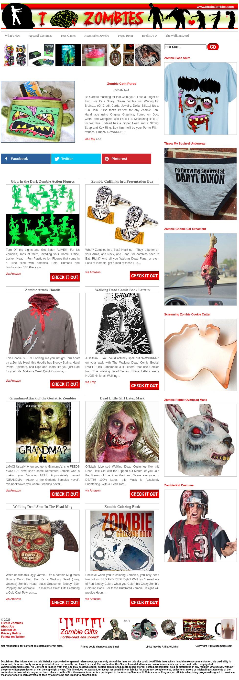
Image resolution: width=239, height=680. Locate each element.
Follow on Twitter (13, 636)
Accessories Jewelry (96, 35)
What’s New (12, 35)
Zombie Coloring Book (122, 507)
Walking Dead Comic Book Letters (122, 290)
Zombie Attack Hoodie (43, 290)
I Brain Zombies (12, 623)
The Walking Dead (177, 35)
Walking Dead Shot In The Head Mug (42, 507)
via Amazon (13, 273)
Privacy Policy (11, 633)
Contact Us (8, 630)
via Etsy (90, 139)
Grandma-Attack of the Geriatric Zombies (43, 398)
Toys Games (68, 35)
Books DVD (149, 35)
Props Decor (125, 35)
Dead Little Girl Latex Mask (122, 398)
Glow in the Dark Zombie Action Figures (43, 181)
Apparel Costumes (40, 35)
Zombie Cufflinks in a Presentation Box (122, 181)
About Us (7, 626)
